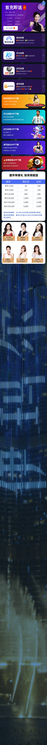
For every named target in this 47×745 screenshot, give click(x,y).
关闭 (43, 3)
